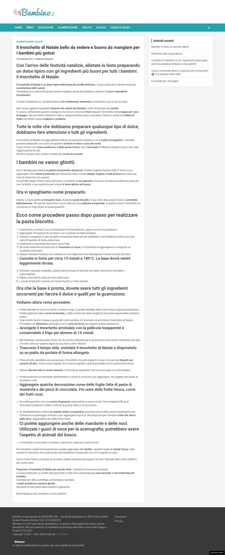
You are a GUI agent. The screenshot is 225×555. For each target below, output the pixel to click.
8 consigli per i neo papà (164, 81)
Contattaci (62, 534)
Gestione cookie (217, 553)
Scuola (101, 27)
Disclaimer (121, 516)
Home (18, 27)
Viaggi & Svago (120, 27)
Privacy (119, 521)
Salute (87, 27)
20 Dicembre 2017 (25, 59)
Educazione (45, 27)
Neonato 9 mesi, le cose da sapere (170, 46)
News (30, 27)
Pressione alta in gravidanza (166, 53)
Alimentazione (68, 27)
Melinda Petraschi (44, 59)
